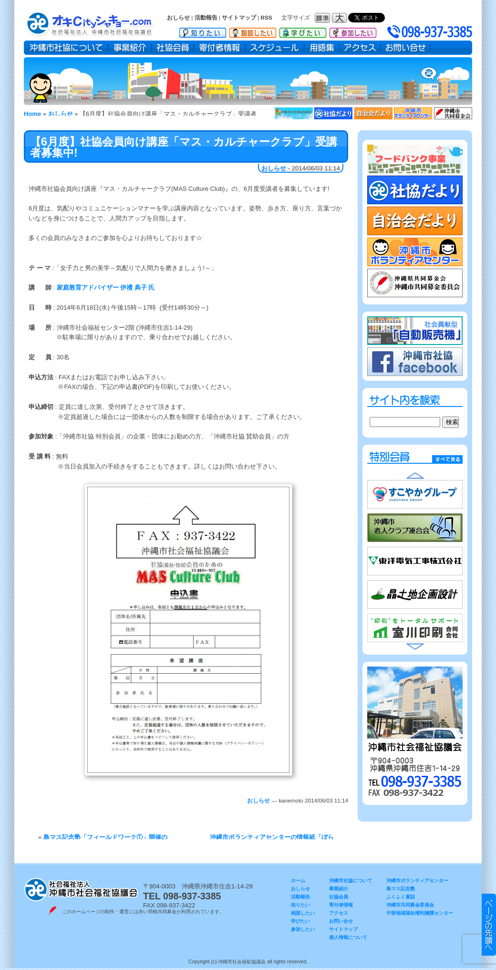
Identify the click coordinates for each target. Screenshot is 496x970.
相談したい (253, 31)
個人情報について (348, 937)
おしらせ (178, 17)
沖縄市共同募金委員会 (410, 904)
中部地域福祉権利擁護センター (419, 913)
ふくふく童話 (400, 896)
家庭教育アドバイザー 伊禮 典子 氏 (105, 287)
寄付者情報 (220, 48)
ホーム (298, 880)
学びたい (303, 31)
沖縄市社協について (66, 48)
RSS (266, 17)
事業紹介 (130, 48)
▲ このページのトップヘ (489, 925)
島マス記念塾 (400, 888)
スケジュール (275, 48)
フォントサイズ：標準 (323, 18)
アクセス (360, 48)
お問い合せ (406, 48)
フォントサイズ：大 (340, 18)
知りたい (203, 31)
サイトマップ (239, 17)
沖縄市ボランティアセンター (417, 880)
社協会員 (173, 48)
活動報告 (206, 17)
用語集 (322, 48)
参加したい (353, 31)
